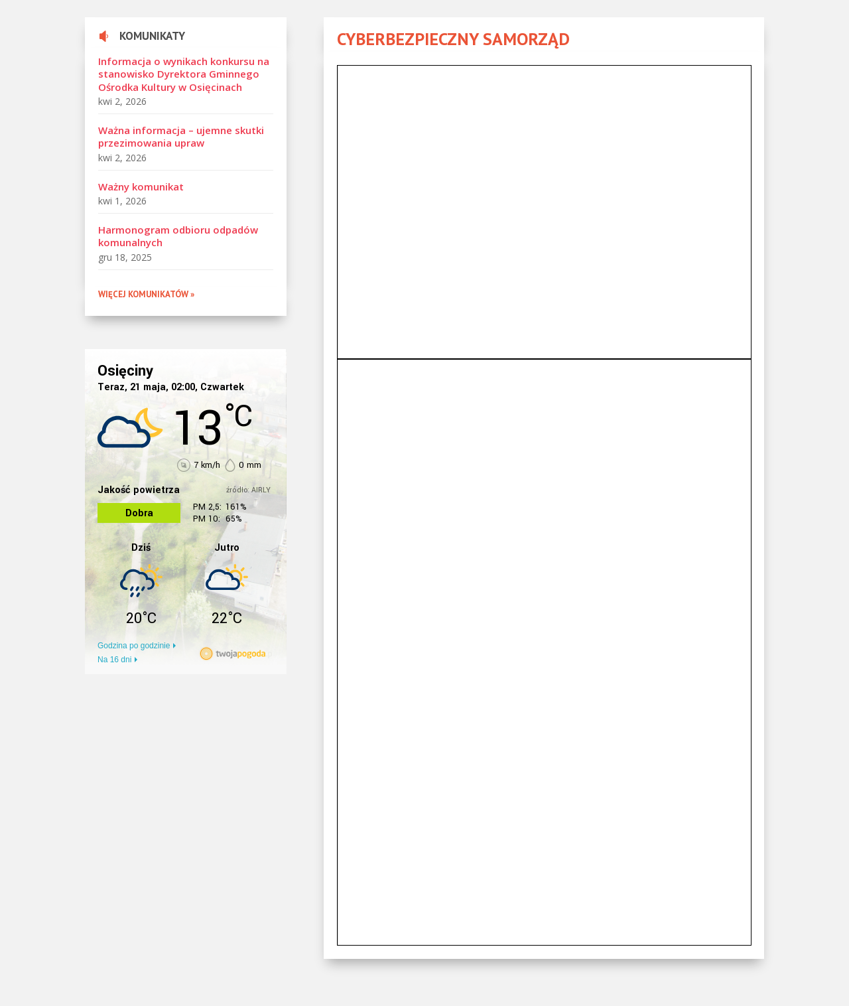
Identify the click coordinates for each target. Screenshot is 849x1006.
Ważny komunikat (141, 186)
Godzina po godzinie (134, 645)
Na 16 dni (114, 659)
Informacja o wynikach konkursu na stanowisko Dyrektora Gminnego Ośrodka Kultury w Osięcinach (183, 74)
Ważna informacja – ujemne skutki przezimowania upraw (181, 136)
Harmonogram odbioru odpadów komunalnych (178, 236)
